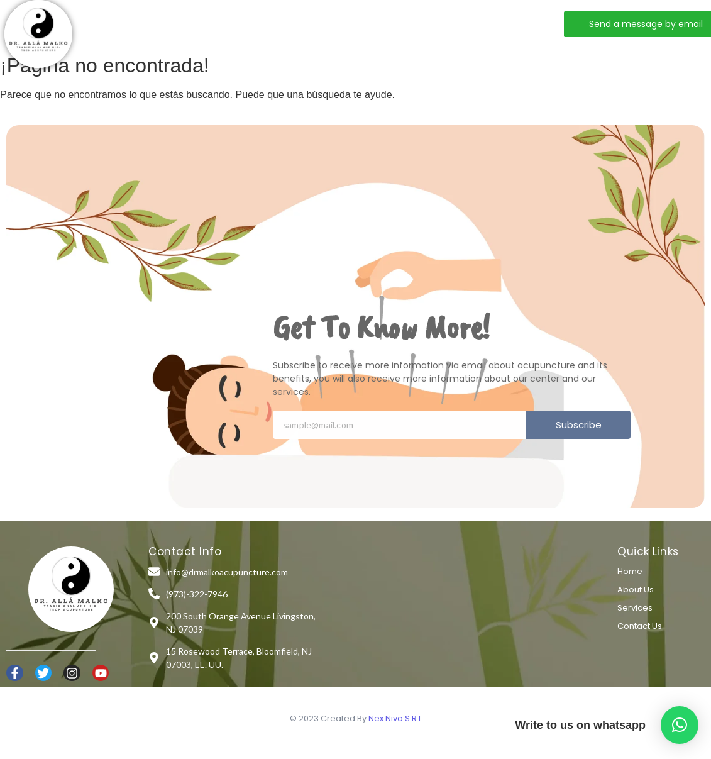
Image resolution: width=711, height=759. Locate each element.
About (228, 23)
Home (171, 23)
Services (292, 23)
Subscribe (579, 424)
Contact (361, 23)
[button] (679, 725)
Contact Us (639, 626)
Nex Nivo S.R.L (395, 718)
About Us (635, 590)
